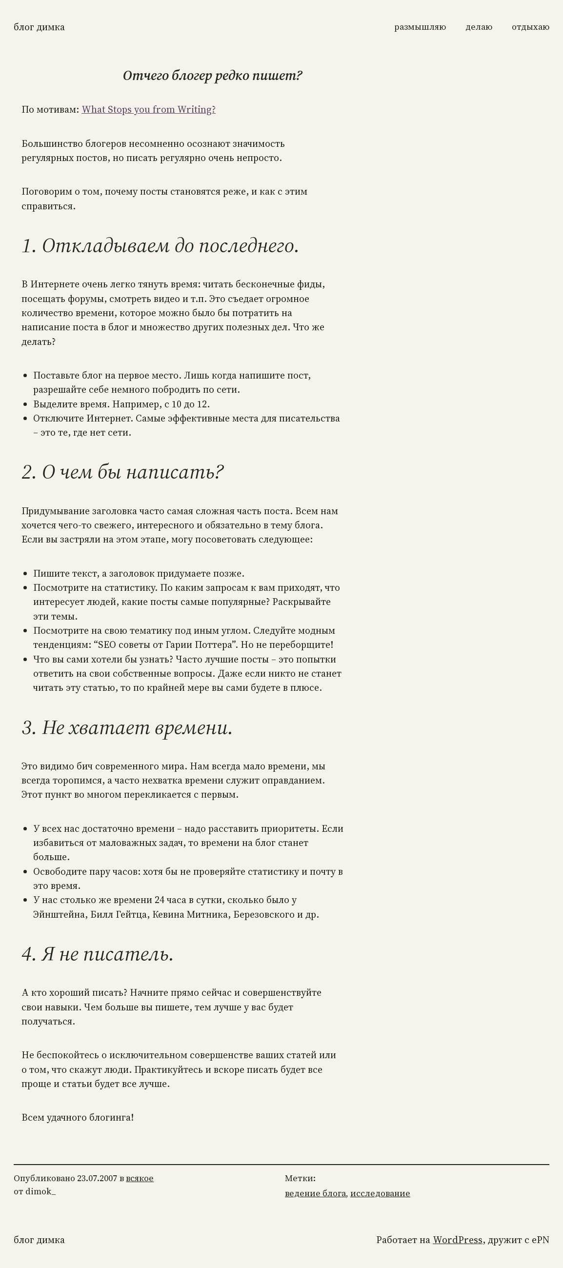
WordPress (458, 1240)
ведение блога (315, 1193)
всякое (140, 1178)
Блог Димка (39, 27)
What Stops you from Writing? (148, 109)
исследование (380, 1193)
